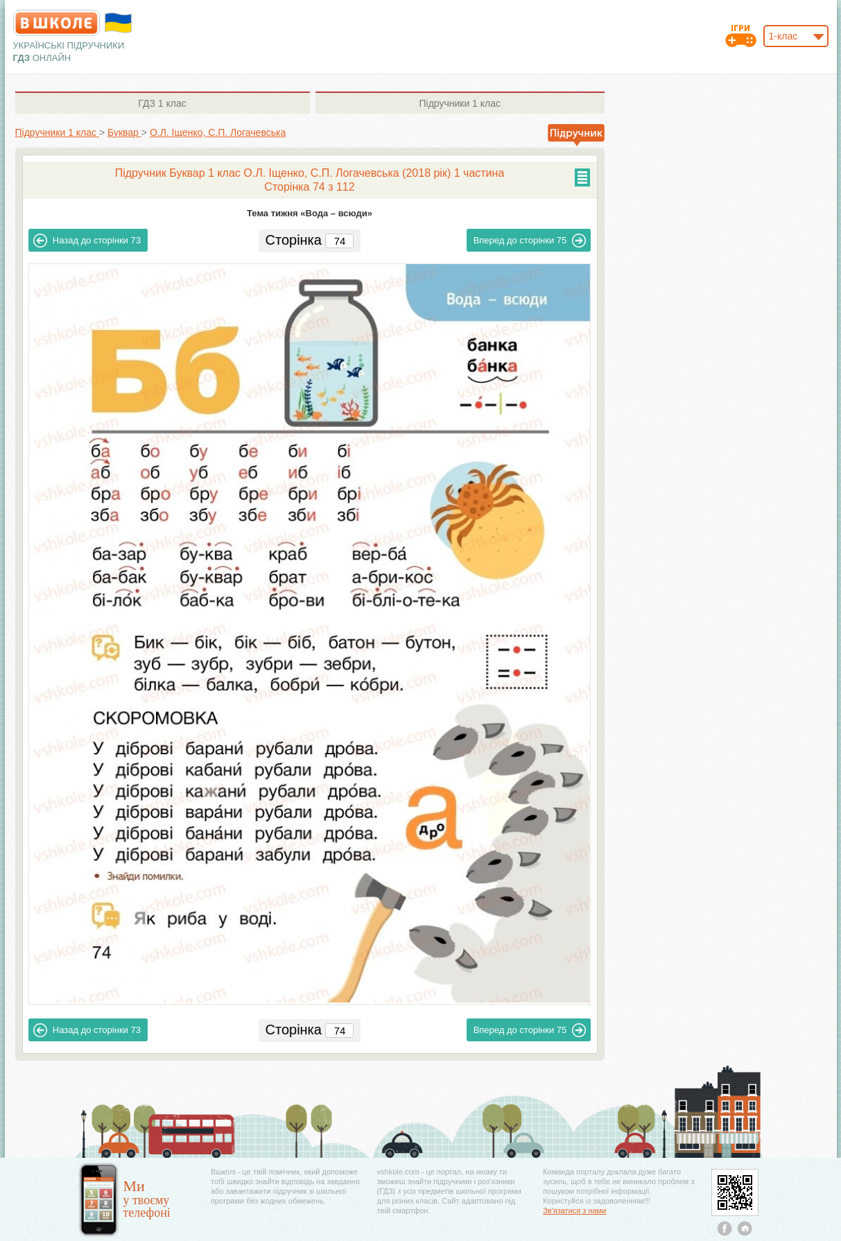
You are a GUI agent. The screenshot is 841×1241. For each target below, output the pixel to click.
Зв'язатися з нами (574, 1210)
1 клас (162, 103)
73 (87, 241)
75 (530, 241)
